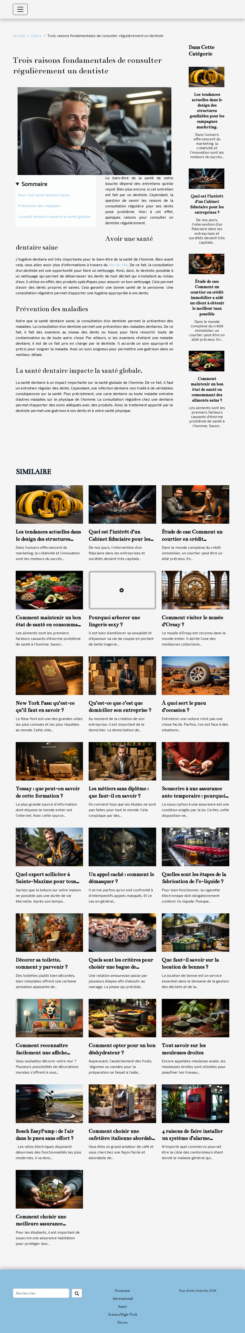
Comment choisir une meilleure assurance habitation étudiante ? (42, 1224)
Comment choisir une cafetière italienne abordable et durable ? (122, 1138)
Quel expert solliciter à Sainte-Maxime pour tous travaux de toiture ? (46, 881)
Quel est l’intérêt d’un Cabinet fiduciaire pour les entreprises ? (119, 539)
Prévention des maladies (39, 205)
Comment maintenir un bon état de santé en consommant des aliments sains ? (207, 389)
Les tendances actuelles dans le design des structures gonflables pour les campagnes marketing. (207, 110)
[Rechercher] (41, 1293)
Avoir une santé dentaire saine (43, 195)
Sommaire (34, 183)
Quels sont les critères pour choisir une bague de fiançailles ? (121, 967)
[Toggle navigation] (20, 9)
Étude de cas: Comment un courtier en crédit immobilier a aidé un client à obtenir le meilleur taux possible (207, 297)
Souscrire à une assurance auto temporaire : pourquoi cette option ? (193, 795)
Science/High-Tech (122, 1314)
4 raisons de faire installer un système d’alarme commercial (192, 1138)
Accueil (19, 35)
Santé (122, 1306)
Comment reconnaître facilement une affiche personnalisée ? (42, 1052)
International (123, 1298)
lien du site (118, 264)
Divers (36, 35)
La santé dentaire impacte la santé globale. (54, 216)
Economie (122, 1290)
